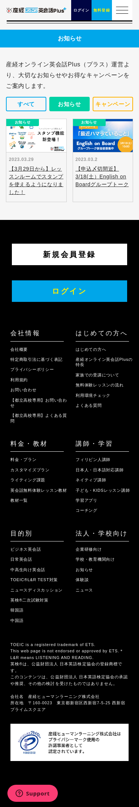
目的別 (21, 533)
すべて (26, 104)
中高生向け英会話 (27, 569)
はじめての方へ (102, 333)
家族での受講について (97, 375)
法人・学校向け (102, 533)
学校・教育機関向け (95, 559)
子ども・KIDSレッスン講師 (103, 490)
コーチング (86, 510)
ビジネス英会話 (25, 549)
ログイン (69, 291)
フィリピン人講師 (93, 459)
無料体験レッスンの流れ (99, 385)
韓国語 (16, 610)
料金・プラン (23, 459)
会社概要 (19, 349)
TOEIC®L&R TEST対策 (34, 579)
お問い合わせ (23, 390)
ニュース (84, 590)
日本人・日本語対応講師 (99, 470)
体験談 (82, 579)
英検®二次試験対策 (29, 600)
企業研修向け (89, 549)
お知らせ (69, 104)
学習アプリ (86, 500)
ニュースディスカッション (36, 590)
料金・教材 (29, 443)
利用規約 (19, 380)
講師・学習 (94, 443)
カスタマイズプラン (30, 470)
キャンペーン (112, 104)
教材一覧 (19, 500)
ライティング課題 (27, 480)
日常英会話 (21, 559)
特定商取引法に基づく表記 (36, 359)
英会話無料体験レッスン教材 (38, 490)
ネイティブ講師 (91, 480)
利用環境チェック (93, 395)
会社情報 (25, 333)
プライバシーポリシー (32, 369)
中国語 (16, 620)
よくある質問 (89, 405)
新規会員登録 (69, 254)
